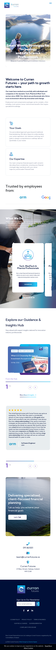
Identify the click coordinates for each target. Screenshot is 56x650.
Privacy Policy (27, 619)
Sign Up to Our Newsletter (28, 600)
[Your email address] (26, 604)
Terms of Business (40, 619)
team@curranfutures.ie (28, 554)
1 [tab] (22, 297)
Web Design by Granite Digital (28, 642)
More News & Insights (28, 395)
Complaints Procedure (28, 627)
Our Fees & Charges (20, 623)
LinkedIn (32, 610)
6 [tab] (31, 297)
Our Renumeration (35, 623)
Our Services (28, 284)
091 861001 (28, 545)
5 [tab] (29, 297)
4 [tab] (28, 297)
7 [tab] (33, 297)
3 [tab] (26, 297)
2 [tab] (24, 297)
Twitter (28, 610)
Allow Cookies (28, 648)
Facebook (23, 610)
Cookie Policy (15, 619)
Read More (48, 646)
